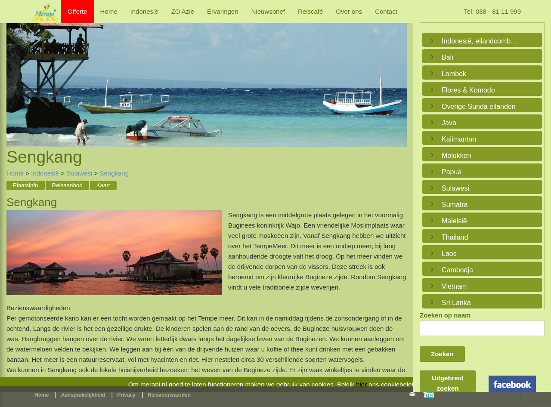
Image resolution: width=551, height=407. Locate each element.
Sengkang (114, 173)
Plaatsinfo (25, 185)
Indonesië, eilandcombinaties (480, 41)
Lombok (454, 73)
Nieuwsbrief (268, 11)
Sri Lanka (456, 302)
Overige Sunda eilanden (479, 106)
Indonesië (144, 11)
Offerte (77, 11)
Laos (449, 253)
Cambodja (457, 270)
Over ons (349, 11)
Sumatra (454, 204)
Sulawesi (79, 173)
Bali (447, 57)
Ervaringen (222, 11)
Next (398, 75)
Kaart (103, 185)
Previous (15, 75)
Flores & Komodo (468, 90)
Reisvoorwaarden (169, 395)
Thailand (455, 237)
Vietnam (454, 286)
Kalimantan (459, 139)
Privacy (126, 395)
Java (449, 122)
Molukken (456, 155)
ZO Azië (182, 11)
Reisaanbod (67, 185)
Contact (386, 11)
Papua (451, 172)
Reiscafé (310, 11)
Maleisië (454, 221)
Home (109, 11)
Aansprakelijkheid (83, 395)
